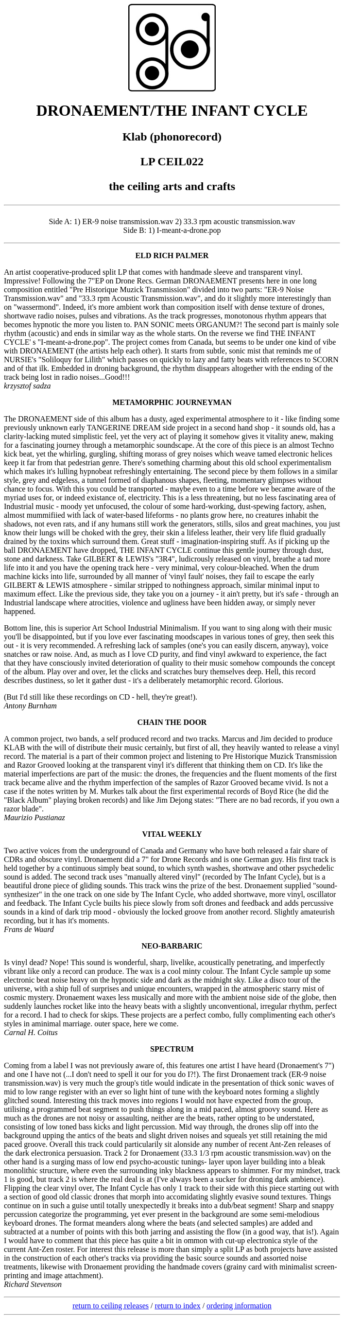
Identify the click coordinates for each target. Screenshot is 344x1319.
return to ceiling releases (110, 1305)
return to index (177, 1305)
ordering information (239, 1305)
